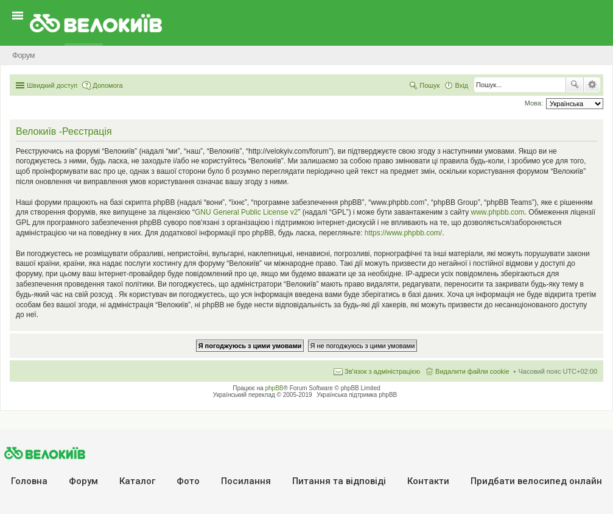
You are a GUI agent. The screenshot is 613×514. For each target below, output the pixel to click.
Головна (29, 481)
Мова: (534, 103)
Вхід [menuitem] (461, 85)
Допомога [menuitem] (107, 85)
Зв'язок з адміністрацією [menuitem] (382, 371)
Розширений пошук (592, 84)
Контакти (428, 481)
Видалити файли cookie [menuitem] (472, 371)
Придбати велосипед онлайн (536, 481)
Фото (188, 481)
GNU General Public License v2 (246, 212)
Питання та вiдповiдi (339, 481)
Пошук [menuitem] (429, 85)
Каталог (137, 481)
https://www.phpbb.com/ (403, 233)
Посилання (246, 481)
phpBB (274, 388)
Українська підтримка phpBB (357, 394)
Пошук (575, 84)
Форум (83, 481)
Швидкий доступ (52, 85)
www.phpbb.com (498, 212)
